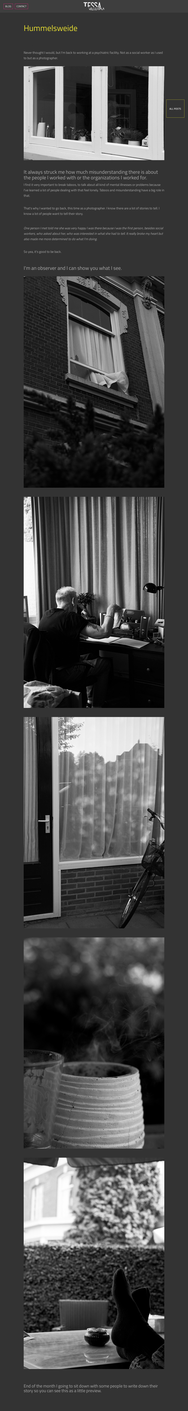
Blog (8, 6)
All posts (175, 109)
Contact (21, 6)
